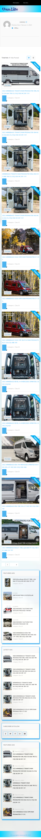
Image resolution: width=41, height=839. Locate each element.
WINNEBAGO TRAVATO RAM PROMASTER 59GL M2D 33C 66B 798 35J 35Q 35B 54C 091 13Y (25, 684)
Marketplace (16, 2)
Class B (17, 98)
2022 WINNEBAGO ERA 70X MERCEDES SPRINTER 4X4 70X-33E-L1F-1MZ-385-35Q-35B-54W (25, 634)
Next (14, 564)
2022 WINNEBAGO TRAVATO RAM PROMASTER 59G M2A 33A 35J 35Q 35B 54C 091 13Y (24, 697)
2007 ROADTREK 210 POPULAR (23, 595)
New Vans (25, 2)
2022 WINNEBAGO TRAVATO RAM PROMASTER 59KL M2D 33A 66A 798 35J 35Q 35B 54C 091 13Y (24, 657)
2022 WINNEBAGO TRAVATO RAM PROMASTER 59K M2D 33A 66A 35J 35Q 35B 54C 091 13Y (24, 671)
